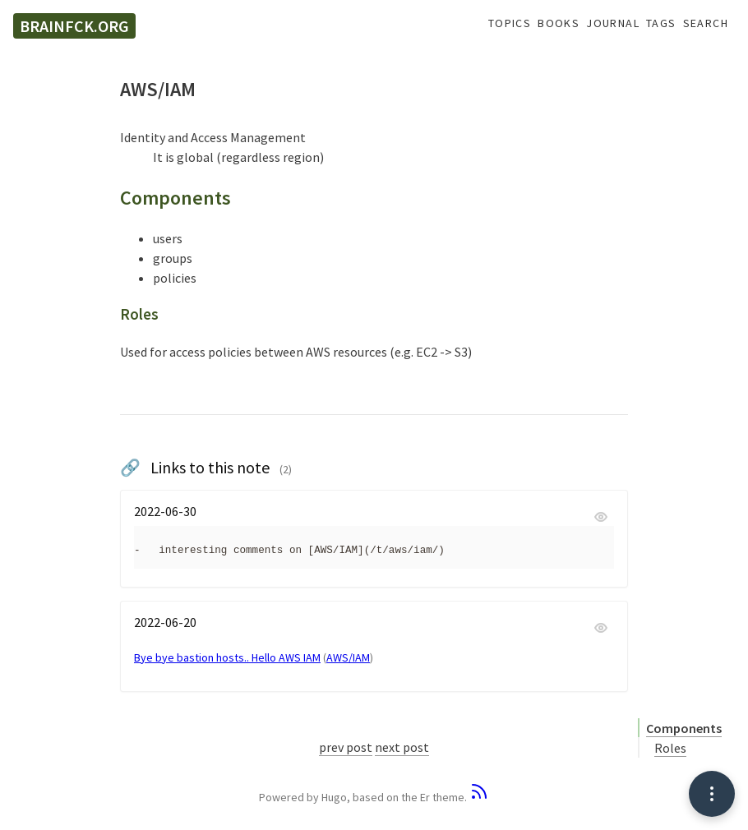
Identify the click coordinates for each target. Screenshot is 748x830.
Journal (612, 23)
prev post (345, 747)
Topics (509, 23)
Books (558, 23)
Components (684, 728)
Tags (661, 23)
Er (425, 797)
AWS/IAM (348, 657)
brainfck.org (74, 26)
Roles (670, 748)
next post (402, 747)
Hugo (334, 797)
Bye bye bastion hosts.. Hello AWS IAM (227, 657)
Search (705, 23)
